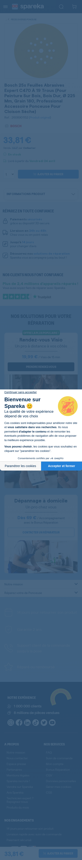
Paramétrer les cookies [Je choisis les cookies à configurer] (20, 466)
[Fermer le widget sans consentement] (20, 392)
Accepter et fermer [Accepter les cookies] (61, 466)
